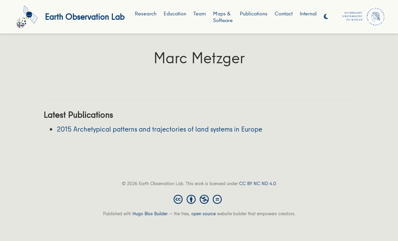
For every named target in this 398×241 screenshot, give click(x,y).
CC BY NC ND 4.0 (257, 183)
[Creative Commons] (199, 199)
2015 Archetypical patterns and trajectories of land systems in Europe (159, 129)
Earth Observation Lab (84, 16)
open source (203, 213)
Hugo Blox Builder (150, 213)
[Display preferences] (326, 17)
